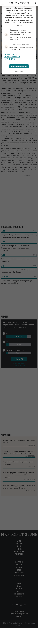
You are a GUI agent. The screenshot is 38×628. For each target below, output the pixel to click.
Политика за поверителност (12, 55)
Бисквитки (9, 59)
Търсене (35, 3)
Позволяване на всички (19, 66)
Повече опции (19, 71)
